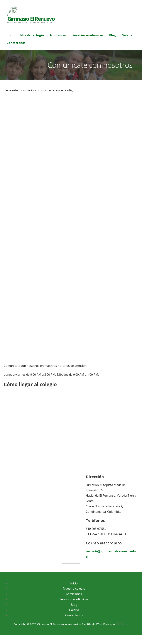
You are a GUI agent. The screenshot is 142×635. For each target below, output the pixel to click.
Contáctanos (16, 43)
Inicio (10, 35)
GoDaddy (123, 624)
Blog (112, 35)
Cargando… (63, 230)
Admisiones (58, 35)
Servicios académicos (87, 35)
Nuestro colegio (32, 35)
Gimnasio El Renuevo (31, 18)
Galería (127, 35)
